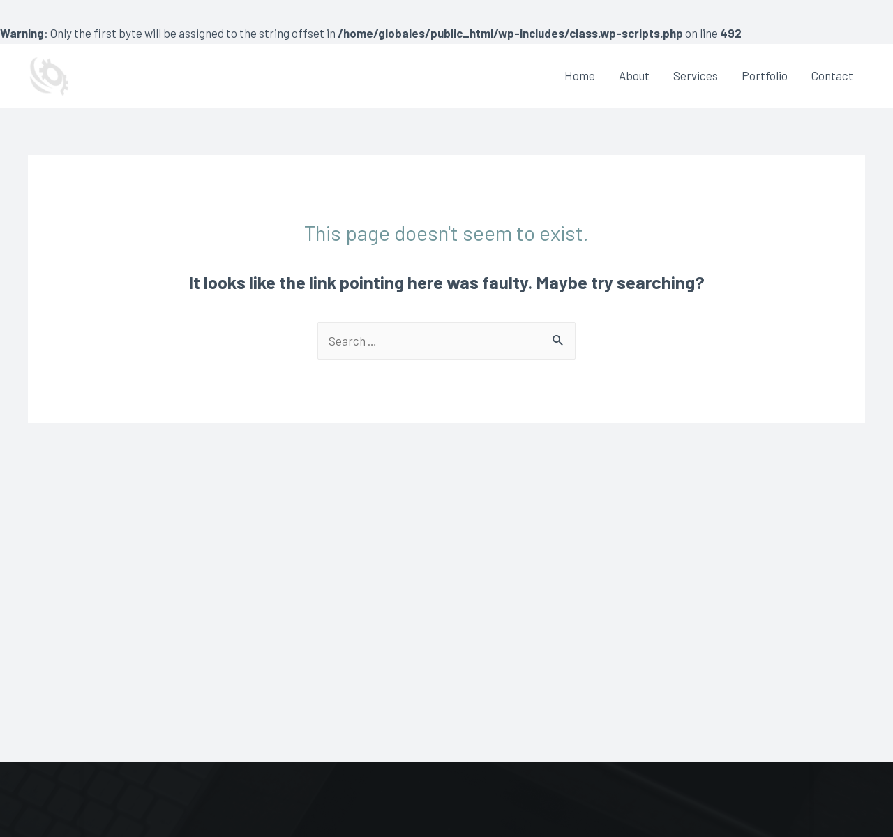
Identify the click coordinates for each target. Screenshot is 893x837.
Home (579, 75)
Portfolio (765, 75)
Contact (832, 75)
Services (695, 75)
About (634, 75)
